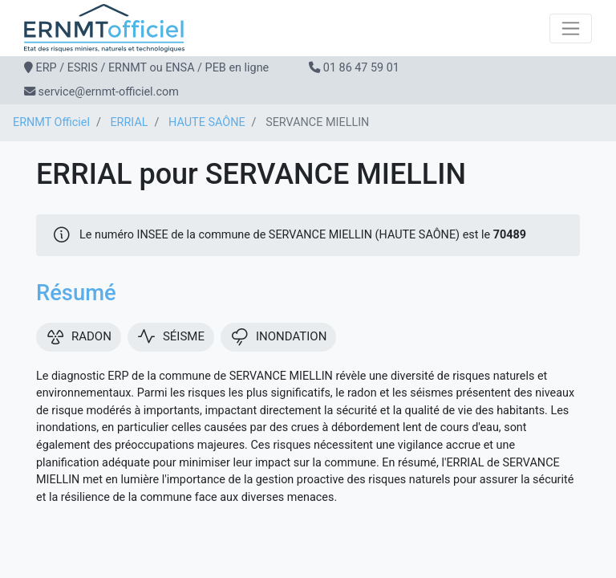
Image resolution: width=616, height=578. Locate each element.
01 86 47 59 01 (361, 68)
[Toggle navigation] (570, 28)
